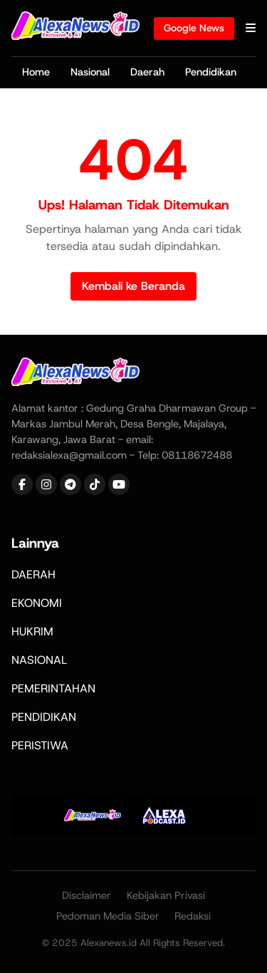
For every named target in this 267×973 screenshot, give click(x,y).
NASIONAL (39, 659)
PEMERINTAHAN (53, 688)
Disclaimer (86, 895)
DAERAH (33, 574)
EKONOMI (36, 602)
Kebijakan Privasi (166, 895)
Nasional (90, 72)
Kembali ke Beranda (133, 286)
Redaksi (192, 916)
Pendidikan (210, 72)
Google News (194, 27)
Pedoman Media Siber (107, 916)
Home (36, 72)
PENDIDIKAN (43, 716)
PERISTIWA (39, 745)
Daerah (147, 72)
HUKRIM (32, 631)
